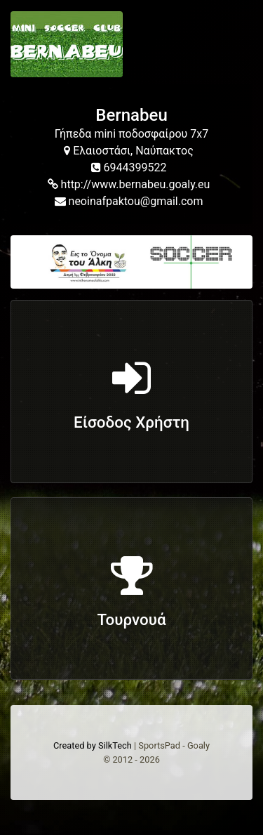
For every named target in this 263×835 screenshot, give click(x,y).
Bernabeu (131, 115)
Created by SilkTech (92, 745)
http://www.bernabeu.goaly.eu (129, 184)
